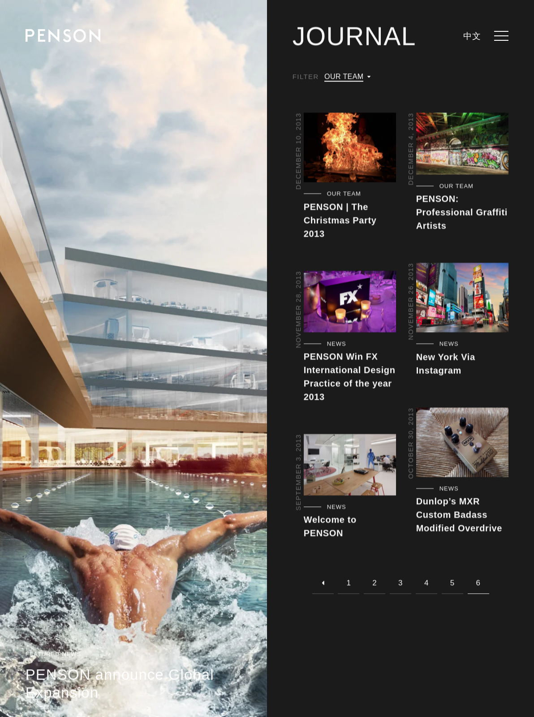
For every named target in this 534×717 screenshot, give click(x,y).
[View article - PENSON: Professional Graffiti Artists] (462, 144)
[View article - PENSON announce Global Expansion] (133, 358)
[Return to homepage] (63, 35)
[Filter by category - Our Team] (350, 194)
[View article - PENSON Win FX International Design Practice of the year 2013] (350, 302)
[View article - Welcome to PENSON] (350, 465)
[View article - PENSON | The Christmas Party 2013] (350, 148)
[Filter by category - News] (350, 344)
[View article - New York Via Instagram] (462, 298)
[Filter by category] (347, 77)
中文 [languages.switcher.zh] (472, 36)
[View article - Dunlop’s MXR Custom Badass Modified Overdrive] (462, 443)
